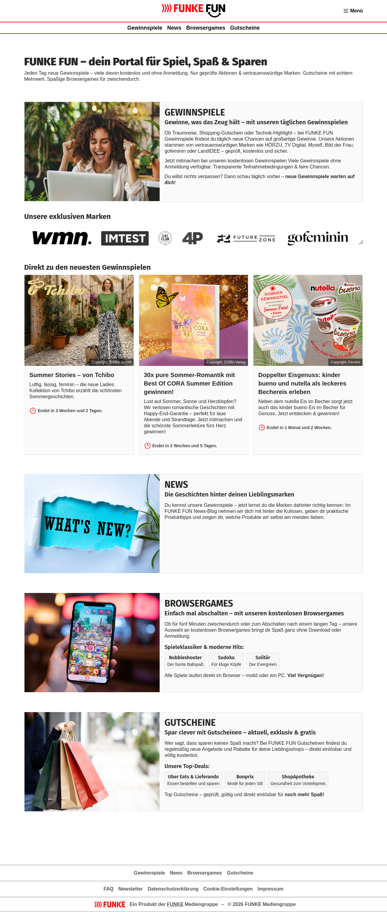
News (174, 28)
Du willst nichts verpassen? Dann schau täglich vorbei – (224, 176)
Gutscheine (245, 28)
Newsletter (130, 888)
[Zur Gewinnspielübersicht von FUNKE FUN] (194, 11)
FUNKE (175, 904)
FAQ (109, 888)
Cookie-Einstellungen (228, 888)
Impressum (270, 888)
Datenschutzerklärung (173, 888)
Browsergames (205, 28)
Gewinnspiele (144, 28)
